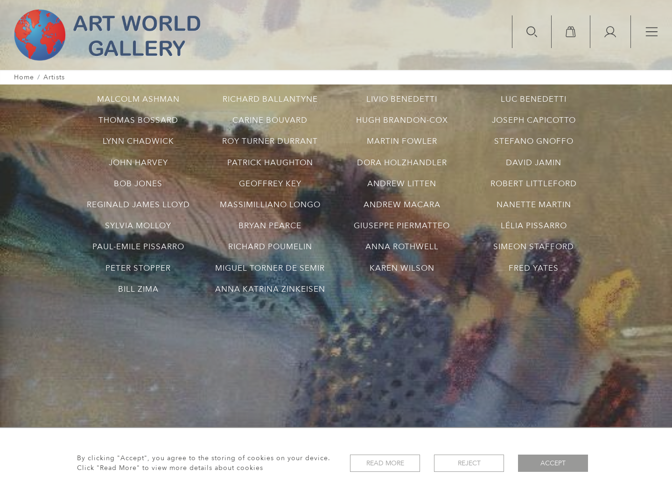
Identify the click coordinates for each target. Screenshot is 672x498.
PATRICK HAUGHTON (270, 162)
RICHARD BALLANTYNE (270, 99)
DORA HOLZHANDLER (402, 162)
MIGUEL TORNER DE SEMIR (270, 268)
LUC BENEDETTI (534, 99)
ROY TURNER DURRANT (270, 141)
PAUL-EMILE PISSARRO (138, 246)
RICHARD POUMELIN (270, 246)
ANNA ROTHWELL (402, 246)
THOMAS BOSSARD (138, 120)
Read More (385, 463)
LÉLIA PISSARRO (534, 225)
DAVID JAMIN (533, 162)
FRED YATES (534, 268)
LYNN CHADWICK (138, 141)
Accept (553, 463)
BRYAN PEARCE (269, 225)
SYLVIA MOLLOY (138, 225)
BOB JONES (138, 183)
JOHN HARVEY (138, 162)
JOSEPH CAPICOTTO (534, 120)
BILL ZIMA (138, 289)
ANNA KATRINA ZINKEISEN (270, 289)
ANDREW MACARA (402, 204)
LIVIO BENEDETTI (401, 99)
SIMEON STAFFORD (533, 246)
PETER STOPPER (138, 268)
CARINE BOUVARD (270, 120)
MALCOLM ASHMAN (138, 99)
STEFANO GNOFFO (534, 141)
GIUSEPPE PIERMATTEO (402, 225)
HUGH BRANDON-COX (402, 120)
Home (24, 77)
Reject (469, 463)
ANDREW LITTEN (401, 183)
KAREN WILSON (402, 268)
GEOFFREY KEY (270, 183)
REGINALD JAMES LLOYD (138, 204)
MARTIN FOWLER (402, 141)
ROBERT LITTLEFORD (533, 183)
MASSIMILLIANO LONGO (270, 204)
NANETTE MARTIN (534, 204)
